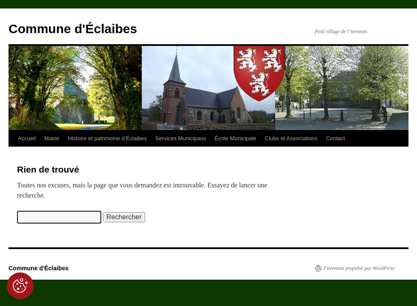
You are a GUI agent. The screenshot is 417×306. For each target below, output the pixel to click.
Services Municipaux (180, 138)
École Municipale (235, 138)
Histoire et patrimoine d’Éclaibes (107, 138)
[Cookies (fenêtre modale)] (20, 285)
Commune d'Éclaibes (73, 29)
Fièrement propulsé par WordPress (358, 268)
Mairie (51, 138)
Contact (335, 138)
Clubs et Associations (291, 138)
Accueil (27, 138)
